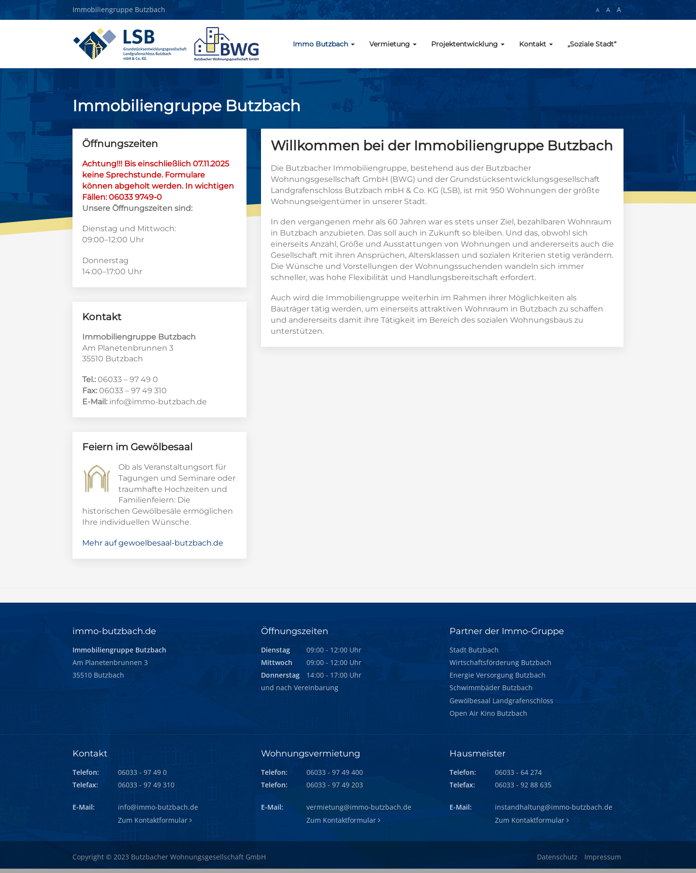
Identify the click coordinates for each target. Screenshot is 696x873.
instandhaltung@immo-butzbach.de (553, 807)
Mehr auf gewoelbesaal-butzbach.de (152, 542)
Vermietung (393, 44)
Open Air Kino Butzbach (488, 713)
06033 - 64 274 (518, 772)
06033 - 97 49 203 (334, 784)
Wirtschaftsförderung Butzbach (500, 662)
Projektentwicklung (468, 44)
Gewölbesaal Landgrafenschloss (501, 700)
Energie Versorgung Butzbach (498, 675)
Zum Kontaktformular (155, 820)
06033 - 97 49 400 (334, 772)
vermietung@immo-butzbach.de (358, 807)
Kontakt (536, 44)
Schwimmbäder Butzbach (491, 687)
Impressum (602, 856)
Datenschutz (557, 856)
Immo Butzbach (324, 44)
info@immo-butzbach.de (158, 807)
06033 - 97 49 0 (142, 772)
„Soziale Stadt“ (591, 44)
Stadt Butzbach (474, 649)
